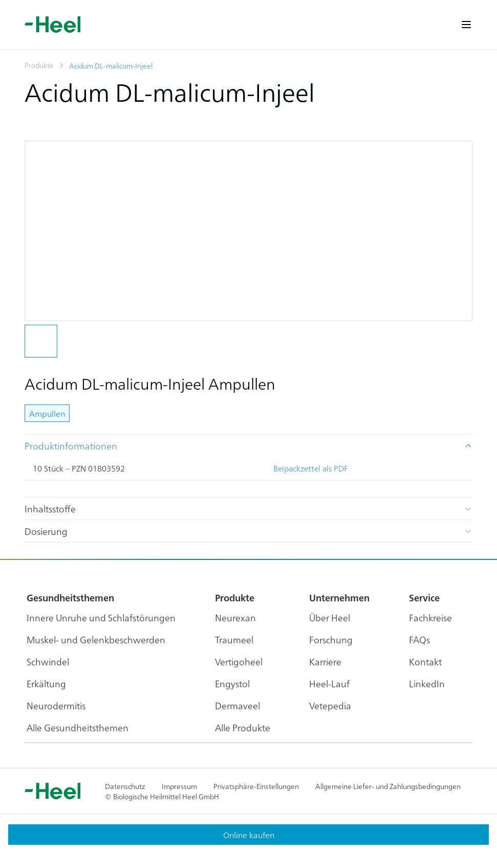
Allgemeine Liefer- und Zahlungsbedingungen (388, 786)
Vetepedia (330, 705)
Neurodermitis (56, 705)
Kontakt (425, 661)
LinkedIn (427, 683)
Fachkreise (430, 617)
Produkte (39, 65)
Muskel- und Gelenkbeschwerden (96, 639)
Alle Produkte (242, 727)
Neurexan (235, 617)
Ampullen (47, 413)
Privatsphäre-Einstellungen (256, 786)
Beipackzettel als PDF (310, 468)
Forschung (331, 639)
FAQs (419, 639)
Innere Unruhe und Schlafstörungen (101, 617)
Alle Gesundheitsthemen (77, 727)
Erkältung (46, 683)
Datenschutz (125, 786)
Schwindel (48, 661)
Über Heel (329, 617)
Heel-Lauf (329, 683)
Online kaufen (248, 834)
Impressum (179, 786)
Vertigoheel (239, 661)
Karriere (325, 661)
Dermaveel (237, 705)
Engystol (232, 683)
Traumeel (234, 639)
